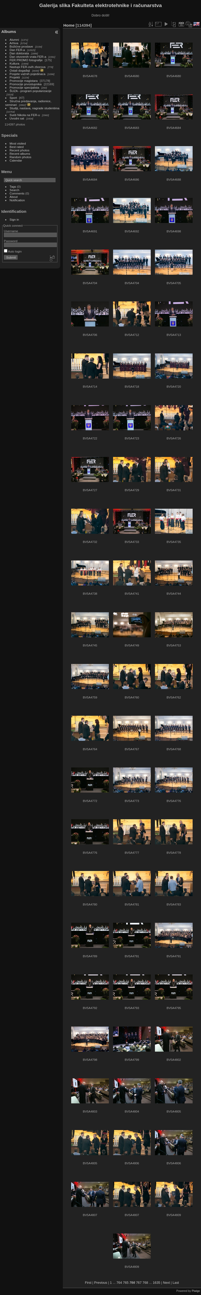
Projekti (15, 77)
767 (139, 1283)
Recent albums (20, 153)
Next (166, 1283)
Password (11, 241)
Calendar (16, 160)
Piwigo (196, 1290)
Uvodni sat (17, 118)
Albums (8, 31)
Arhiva (14, 43)
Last (175, 1283)
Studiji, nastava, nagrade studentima (34, 108)
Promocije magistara (24, 80)
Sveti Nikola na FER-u (25, 115)
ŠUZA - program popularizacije (31, 91)
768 (145, 1283)
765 (126, 1283)
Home (69, 25)
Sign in (14, 219)
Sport (13, 97)
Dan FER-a (17, 49)
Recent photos (20, 150)
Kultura (14, 63)
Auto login (13, 251)
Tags (13, 186)
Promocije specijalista (24, 87)
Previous (100, 1283)
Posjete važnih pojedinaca (28, 74)
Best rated (17, 146)
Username (11, 231)
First (88, 1283)
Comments (17, 193)
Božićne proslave (21, 46)
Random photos (20, 157)
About (14, 196)
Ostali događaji (20, 70)
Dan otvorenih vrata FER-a (28, 56)
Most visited (18, 143)
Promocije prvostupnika (26, 84)
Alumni (14, 39)
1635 (156, 1283)
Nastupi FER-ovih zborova (28, 66)
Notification (17, 200)
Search (14, 190)
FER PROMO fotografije (26, 60)
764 (119, 1283)
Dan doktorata (19, 53)
